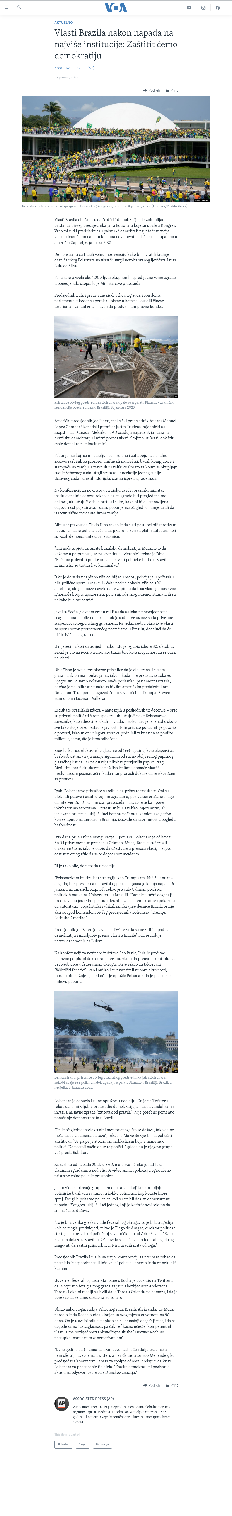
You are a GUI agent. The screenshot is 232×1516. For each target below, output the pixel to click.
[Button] (151, 91)
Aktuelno (63, 23)
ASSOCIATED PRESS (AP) (74, 68)
